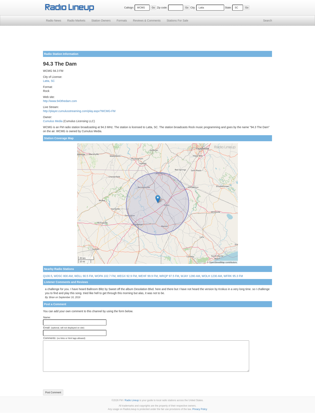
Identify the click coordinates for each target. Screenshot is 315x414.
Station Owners (101, 20)
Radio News (53, 20)
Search (267, 20)
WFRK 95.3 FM (233, 276)
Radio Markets (76, 20)
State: (228, 7)
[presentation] (73, 380)
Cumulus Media (52, 121)
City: (192, 7)
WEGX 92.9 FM (127, 276)
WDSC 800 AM (63, 276)
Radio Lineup (132, 400)
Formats (122, 20)
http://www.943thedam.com (60, 101)
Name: (47, 317)
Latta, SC (49, 80)
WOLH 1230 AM (212, 276)
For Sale (177, 20)
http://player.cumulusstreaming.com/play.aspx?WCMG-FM (79, 111)
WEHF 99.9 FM (148, 276)
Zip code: (162, 7)
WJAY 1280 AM (190, 276)
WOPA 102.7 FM (105, 276)
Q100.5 (47, 276)
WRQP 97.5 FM (169, 276)
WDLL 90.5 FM (83, 276)
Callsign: (129, 7)
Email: (63, 327)
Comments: (64, 338)
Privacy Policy (199, 409)
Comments (147, 20)
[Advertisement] (157, 40)
